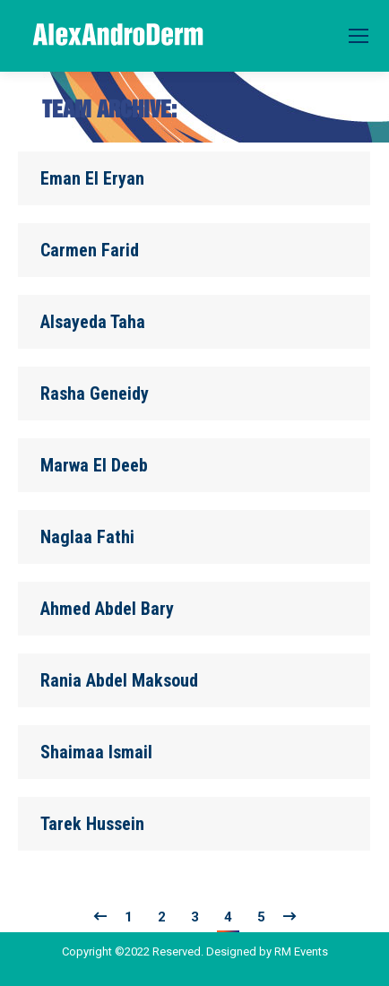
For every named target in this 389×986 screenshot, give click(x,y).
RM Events (301, 951)
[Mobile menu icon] (358, 35)
